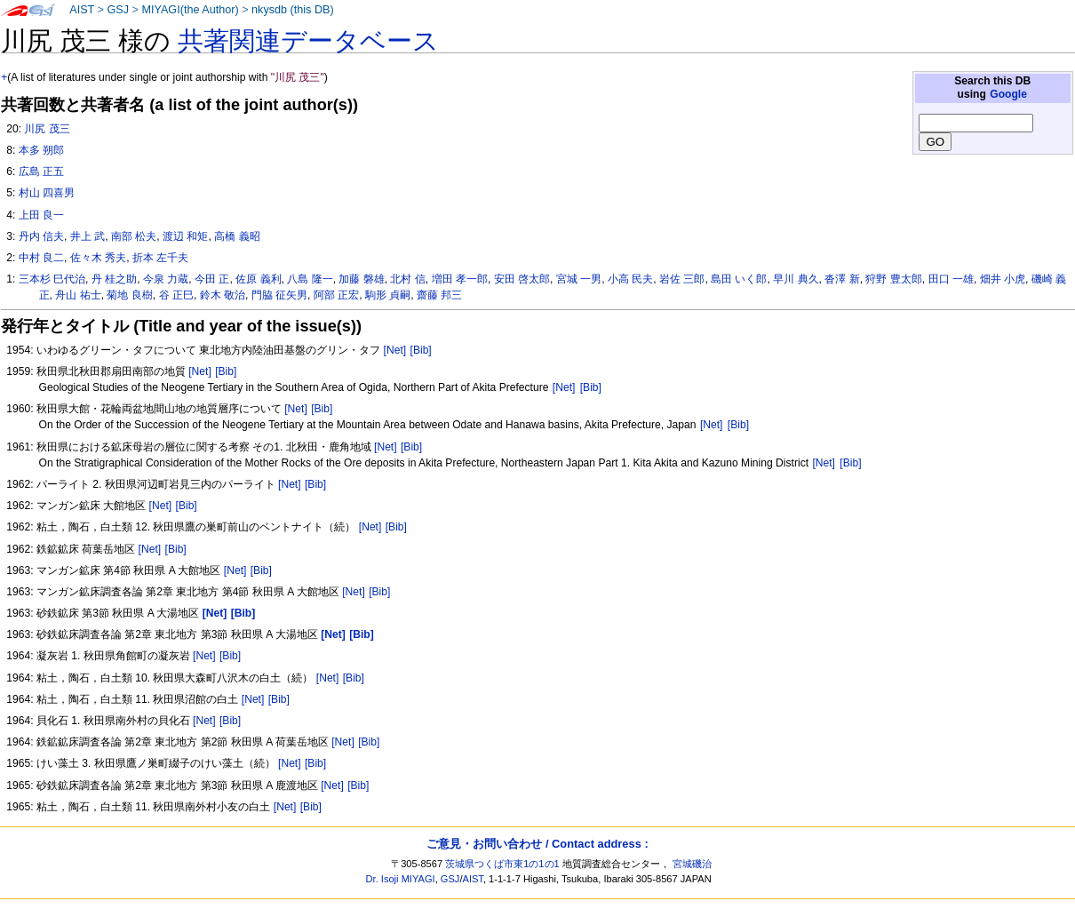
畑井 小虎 (1002, 279)
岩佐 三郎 (682, 279)
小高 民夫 (630, 279)
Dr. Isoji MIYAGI (400, 878)
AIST (81, 10)
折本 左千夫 (160, 257)
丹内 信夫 (41, 236)
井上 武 (87, 236)
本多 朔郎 (41, 150)
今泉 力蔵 (165, 279)
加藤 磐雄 (361, 279)
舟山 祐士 (77, 295)
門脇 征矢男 (279, 295)
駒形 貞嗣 (387, 295)
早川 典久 (795, 279)
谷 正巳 (176, 295)
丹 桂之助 (114, 279)
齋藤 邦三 (439, 295)
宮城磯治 (692, 863)
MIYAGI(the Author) (189, 10)
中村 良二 (41, 257)
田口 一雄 (951, 279)
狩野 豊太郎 (893, 279)
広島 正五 (41, 171)
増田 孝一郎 (460, 279)
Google (1008, 94)
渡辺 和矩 (185, 236)
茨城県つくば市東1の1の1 (502, 863)
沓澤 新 (841, 279)
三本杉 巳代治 (52, 279)
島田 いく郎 (739, 279)
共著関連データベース (308, 41)
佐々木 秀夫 (98, 257)
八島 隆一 (309, 279)
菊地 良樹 (129, 295)
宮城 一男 (578, 279)
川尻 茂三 (46, 129)
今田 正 (212, 279)
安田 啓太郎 (522, 279)
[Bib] (421, 350)
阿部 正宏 (336, 295)
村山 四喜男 (47, 193)
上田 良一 (41, 215)
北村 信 (407, 279)
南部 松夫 (133, 236)
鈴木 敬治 (222, 295)
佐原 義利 (258, 279)
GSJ (118, 10)
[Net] (395, 350)
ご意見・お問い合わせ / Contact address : (537, 843)
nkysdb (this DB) (292, 10)
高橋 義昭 (236, 236)
